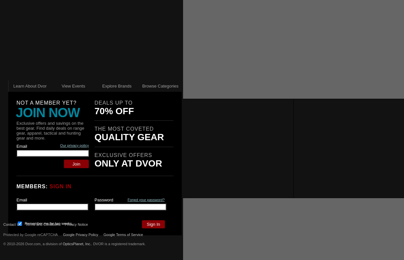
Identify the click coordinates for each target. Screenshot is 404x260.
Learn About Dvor (29, 86)
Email (21, 146)
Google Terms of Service (123, 235)
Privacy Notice (82, 224)
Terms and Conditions (42, 224)
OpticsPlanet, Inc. (77, 244)
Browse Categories (160, 86)
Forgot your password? (146, 200)
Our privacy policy (74, 145)
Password (103, 199)
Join (76, 164)
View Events (73, 86)
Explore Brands (117, 86)
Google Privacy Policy (80, 235)
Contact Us (12, 224)
